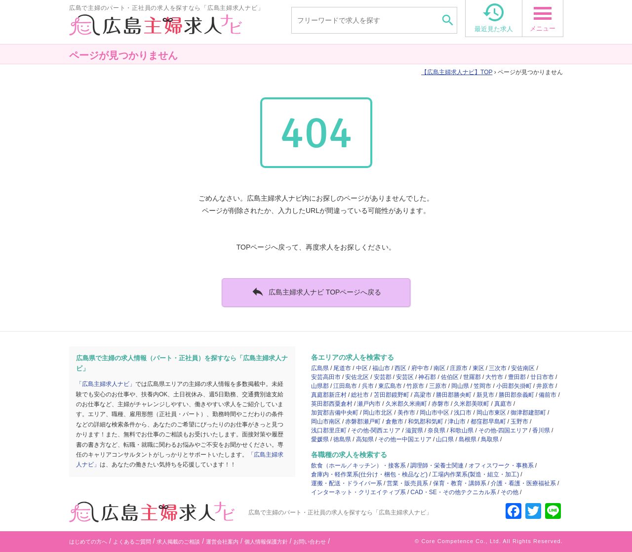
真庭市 (503, 403)
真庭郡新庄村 (329, 394)
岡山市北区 (378, 412)
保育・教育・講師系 (459, 483)
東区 (478, 368)
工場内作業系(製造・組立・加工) (475, 474)
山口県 (445, 439)
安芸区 (405, 377)
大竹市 (494, 377)
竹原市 (415, 385)
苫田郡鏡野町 (391, 394)
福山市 (381, 368)
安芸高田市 (326, 377)
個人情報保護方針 (266, 542)
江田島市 (345, 385)
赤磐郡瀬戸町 (363, 421)
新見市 (485, 394)
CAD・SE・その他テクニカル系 (453, 492)
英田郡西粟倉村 (332, 403)
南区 (439, 368)
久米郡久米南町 (406, 403)
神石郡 (427, 377)
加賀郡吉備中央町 (334, 412)
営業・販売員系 (407, 483)
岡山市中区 (434, 412)
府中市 (420, 368)
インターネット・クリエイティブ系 (358, 492)
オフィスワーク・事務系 (501, 465)
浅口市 (463, 412)
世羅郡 (472, 377)
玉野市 (519, 421)
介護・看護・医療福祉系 (523, 483)
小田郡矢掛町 (514, 385)
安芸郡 (383, 377)
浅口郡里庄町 (329, 430)
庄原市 (459, 368)
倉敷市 (394, 421)
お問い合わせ (309, 542)
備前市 (547, 394)
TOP (456, 72)
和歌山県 (462, 430)
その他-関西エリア (375, 430)
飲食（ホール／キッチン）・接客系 (358, 465)
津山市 (457, 421)
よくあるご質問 (132, 542)
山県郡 (320, 385)
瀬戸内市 (369, 403)
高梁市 (423, 394)
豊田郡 (517, 377)
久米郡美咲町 (471, 403)
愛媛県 (320, 439)
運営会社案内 (222, 542)
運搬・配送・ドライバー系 (346, 483)
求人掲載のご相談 (178, 542)
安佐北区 (357, 377)
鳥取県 (490, 439)
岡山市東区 (491, 412)
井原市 (545, 385)
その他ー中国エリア (405, 439)
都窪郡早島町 (488, 421)
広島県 (320, 368)
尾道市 (342, 368)
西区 (400, 368)
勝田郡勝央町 (454, 394)
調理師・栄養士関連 (437, 465)
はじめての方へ (88, 542)
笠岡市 (482, 385)
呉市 (368, 385)
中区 (362, 368)
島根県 (467, 439)
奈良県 (436, 430)
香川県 (541, 430)
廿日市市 (542, 377)
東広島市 (390, 385)
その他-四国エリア (503, 430)
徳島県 (342, 439)
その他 (509, 492)
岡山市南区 (326, 421)
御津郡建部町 (528, 412)
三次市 (498, 368)
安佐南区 (523, 368)
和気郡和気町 (425, 421)
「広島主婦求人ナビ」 (105, 384)
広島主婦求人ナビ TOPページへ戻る (316, 291)
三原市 (438, 385)
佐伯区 (450, 377)
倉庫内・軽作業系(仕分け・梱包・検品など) (369, 474)
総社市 (360, 394)
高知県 (365, 439)
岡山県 (460, 385)
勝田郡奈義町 (516, 394)
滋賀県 (414, 430)
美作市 (406, 412)
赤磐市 (440, 403)
